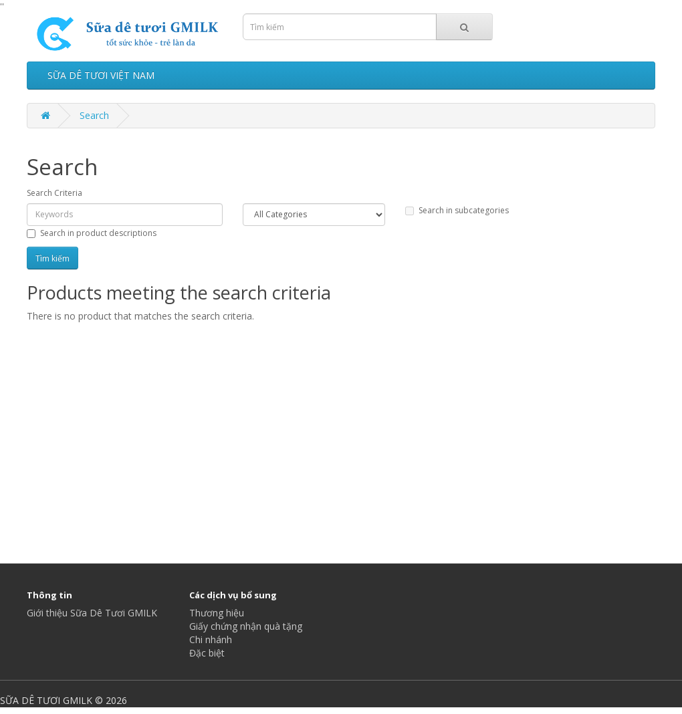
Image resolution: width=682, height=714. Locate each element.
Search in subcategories (457, 210)
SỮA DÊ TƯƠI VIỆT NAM (100, 75)
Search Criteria (54, 193)
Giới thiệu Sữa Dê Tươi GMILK (92, 612)
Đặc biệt (207, 652)
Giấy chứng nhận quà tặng (245, 626)
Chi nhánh (210, 639)
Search (94, 115)
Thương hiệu (216, 612)
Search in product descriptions (91, 233)
